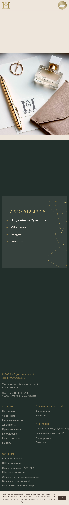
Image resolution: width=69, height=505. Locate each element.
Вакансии (41, 415)
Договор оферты (44, 438)
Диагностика (9, 424)
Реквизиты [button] (41, 442)
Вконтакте (18, 241)
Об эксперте (8, 416)
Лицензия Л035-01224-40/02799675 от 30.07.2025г (19, 394)
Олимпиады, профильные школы (20, 477)
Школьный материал (13, 472)
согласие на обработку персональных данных (28, 502)
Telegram (17, 234)
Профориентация (11, 429)
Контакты (6, 443)
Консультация (9, 433)
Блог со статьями (11, 438)
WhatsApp (18, 227)
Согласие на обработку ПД (50, 433)
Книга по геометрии (12, 420)
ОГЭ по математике (12, 463)
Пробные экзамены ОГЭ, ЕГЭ (18, 468)
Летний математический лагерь (18, 485)
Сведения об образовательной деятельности (20, 385)
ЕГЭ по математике (12, 458)
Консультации (43, 411)
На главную (8, 411)
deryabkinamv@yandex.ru (29, 220)
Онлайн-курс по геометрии (16, 481)
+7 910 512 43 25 (25, 211)
